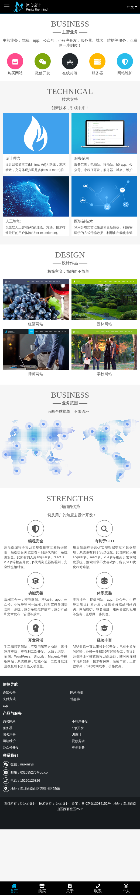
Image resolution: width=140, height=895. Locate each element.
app (5, 771)
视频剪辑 (78, 807)
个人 (126, 888)
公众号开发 (11, 813)
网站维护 (9, 807)
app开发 (78, 794)
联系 (98, 888)
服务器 (7, 794)
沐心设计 (36, 7)
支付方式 (9, 765)
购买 (42, 888)
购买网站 (9, 787)
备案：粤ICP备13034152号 (91, 869)
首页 (14, 888)
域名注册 (9, 800)
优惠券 (75, 765)
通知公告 (9, 758)
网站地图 (76, 758)
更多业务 (78, 813)
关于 (70, 888)
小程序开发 (80, 787)
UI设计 (76, 800)
